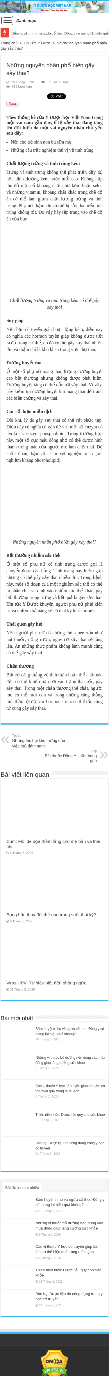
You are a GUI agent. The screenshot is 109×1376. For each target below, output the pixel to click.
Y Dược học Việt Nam (68, 117)
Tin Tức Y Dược (37, 43)
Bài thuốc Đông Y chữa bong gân (67, 756)
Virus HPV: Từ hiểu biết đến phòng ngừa (46, 982)
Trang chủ (9, 43)
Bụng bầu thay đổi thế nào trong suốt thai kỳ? (51, 914)
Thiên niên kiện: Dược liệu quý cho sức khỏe (70, 1115)
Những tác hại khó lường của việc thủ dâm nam (42, 740)
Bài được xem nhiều (22, 1187)
